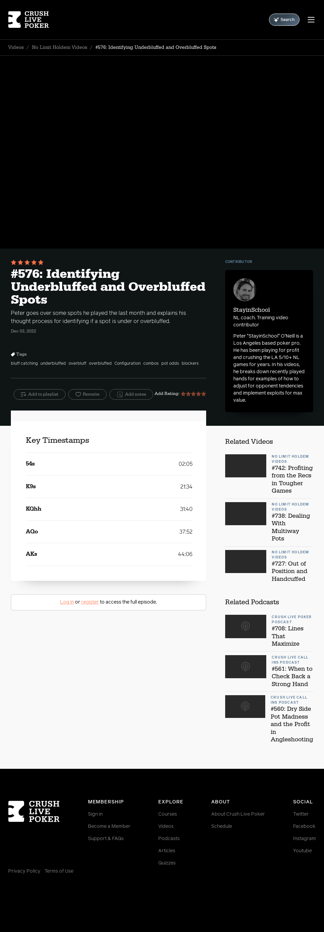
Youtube (302, 851)
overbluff (77, 364)
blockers (190, 364)
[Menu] (311, 19)
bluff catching (24, 364)
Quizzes (167, 863)
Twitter (301, 814)
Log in (67, 602)
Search (284, 19)
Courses (167, 814)
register (90, 602)
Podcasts (169, 838)
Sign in (95, 814)
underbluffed (53, 364)
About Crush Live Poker (238, 814)
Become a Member (109, 826)
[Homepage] (33, 19)
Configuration (127, 364)
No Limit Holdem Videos (59, 47)
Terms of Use (58, 871)
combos (151, 364)
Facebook (304, 826)
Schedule (221, 826)
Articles (166, 851)
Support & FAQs (106, 838)
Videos (16, 47)
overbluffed (100, 364)
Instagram (304, 838)
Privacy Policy (24, 871)
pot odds (170, 364)
